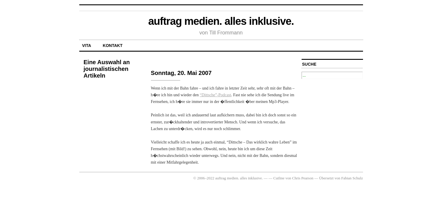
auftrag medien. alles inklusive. (221, 21)
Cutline (278, 178)
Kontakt (112, 45)
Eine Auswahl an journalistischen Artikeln (107, 69)
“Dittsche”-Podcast (215, 95)
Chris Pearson (303, 178)
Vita (86, 45)
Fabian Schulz (352, 178)
